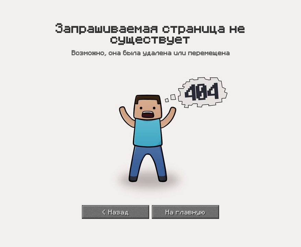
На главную (185, 212)
